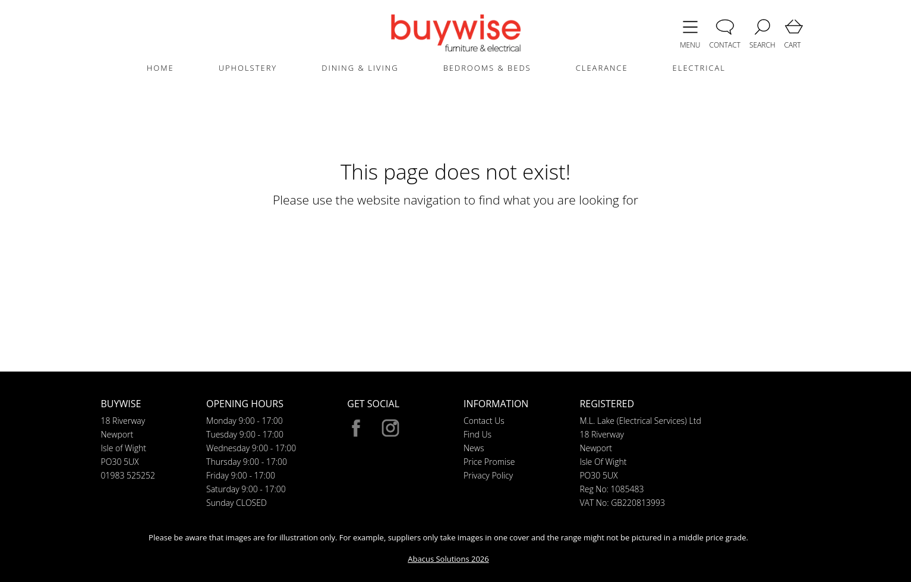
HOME (160, 67)
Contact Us (484, 420)
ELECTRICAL (699, 67)
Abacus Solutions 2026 (448, 558)
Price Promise (489, 461)
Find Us (477, 434)
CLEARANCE (602, 67)
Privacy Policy (488, 475)
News (474, 448)
